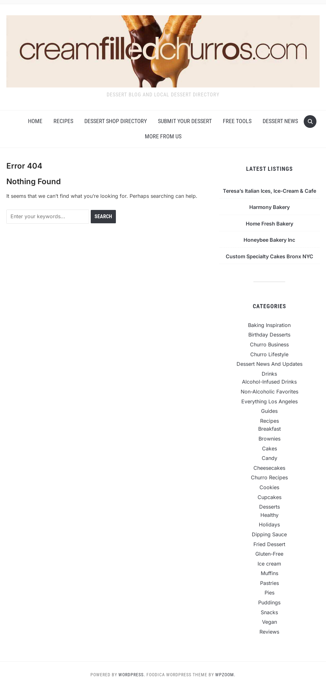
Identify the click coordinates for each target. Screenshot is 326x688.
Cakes (269, 448)
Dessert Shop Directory (115, 121)
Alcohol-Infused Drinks (269, 382)
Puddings (269, 602)
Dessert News (280, 121)
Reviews (269, 632)
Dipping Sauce (269, 534)
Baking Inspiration (269, 325)
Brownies (269, 438)
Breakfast (269, 429)
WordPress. (131, 674)
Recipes (63, 121)
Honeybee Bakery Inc (269, 240)
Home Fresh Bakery (269, 223)
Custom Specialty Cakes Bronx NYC (269, 256)
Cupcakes (269, 497)
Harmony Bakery (269, 207)
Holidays (269, 524)
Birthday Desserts (269, 334)
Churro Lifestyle (269, 354)
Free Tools (237, 121)
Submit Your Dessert (185, 121)
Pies (269, 592)
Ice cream (269, 563)
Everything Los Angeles (269, 401)
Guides (269, 411)
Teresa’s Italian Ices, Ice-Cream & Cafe (269, 191)
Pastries (269, 583)
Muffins (269, 573)
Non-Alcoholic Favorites (269, 391)
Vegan (269, 622)
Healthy (269, 515)
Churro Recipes (269, 477)
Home (35, 121)
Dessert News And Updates (269, 364)
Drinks (269, 374)
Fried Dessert (269, 544)
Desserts (269, 507)
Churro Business (269, 344)
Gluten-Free (269, 554)
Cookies (269, 487)
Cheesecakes (269, 468)
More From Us (163, 136)
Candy (269, 458)
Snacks (269, 612)
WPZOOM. (225, 674)
